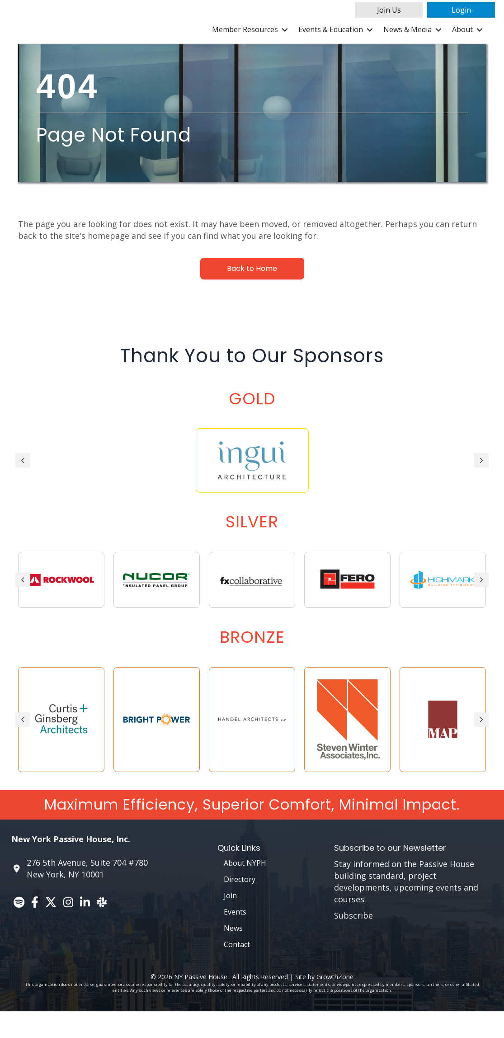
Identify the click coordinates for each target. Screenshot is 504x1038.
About (462, 43)
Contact (237, 971)
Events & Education (330, 43)
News (233, 954)
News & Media (407, 43)
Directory (239, 905)
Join (230, 922)
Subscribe (353, 942)
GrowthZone (334, 1003)
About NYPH (245, 889)
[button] (389, 10)
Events (235, 938)
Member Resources (245, 43)
